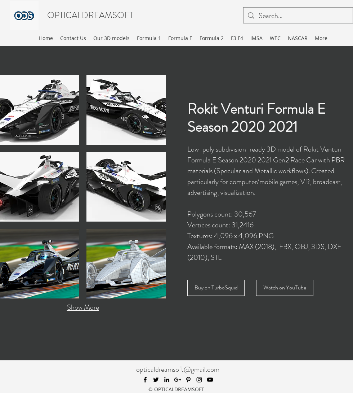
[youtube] (210, 379)
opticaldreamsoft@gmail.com (177, 369)
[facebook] (145, 379)
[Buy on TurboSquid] (216, 288)
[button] (39, 110)
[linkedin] (166, 379)
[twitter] (156, 379)
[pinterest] (188, 379)
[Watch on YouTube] (284, 288)
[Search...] (298, 16)
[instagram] (199, 379)
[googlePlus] (177, 379)
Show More (83, 307)
